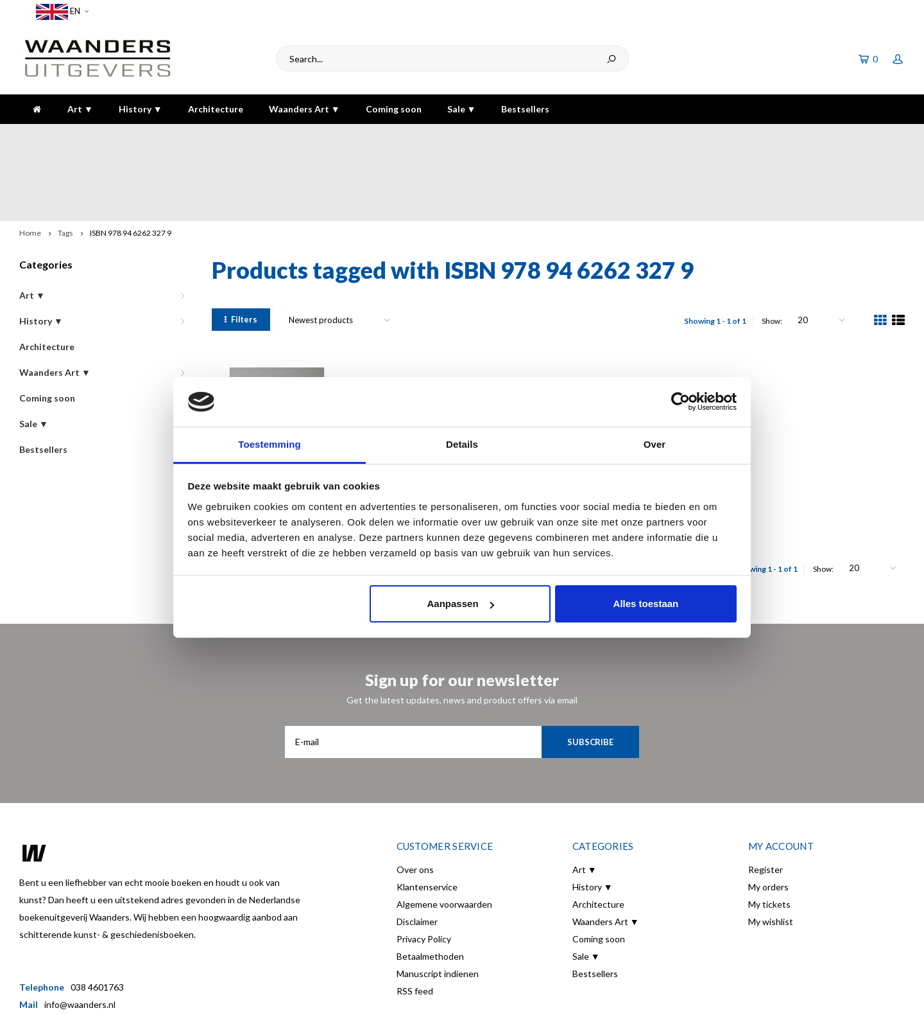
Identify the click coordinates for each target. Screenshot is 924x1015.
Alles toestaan (646, 603)
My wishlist (770, 850)
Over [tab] (655, 444)
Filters (241, 248)
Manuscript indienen (438, 902)
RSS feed (415, 920)
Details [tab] (462, 444)
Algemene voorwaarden (444, 833)
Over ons (415, 798)
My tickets (769, 833)
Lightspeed (244, 996)
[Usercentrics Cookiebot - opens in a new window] (680, 401)
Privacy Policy (424, 868)
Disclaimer (417, 850)
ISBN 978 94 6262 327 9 (130, 162)
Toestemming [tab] (269, 444)
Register (765, 798)
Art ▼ (80, 108)
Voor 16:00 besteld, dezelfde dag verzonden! (117, 136)
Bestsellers (525, 108)
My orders (768, 816)
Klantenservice (427, 816)
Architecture (215, 108)
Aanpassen (460, 603)
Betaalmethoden (430, 885)
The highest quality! (856, 136)
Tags (65, 162)
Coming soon (394, 108)
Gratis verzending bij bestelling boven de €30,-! (404, 136)
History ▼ (140, 108)
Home (30, 162)
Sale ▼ (461, 108)
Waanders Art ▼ (304, 108)
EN (62, 12)
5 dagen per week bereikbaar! (656, 136)
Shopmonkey (336, 996)
